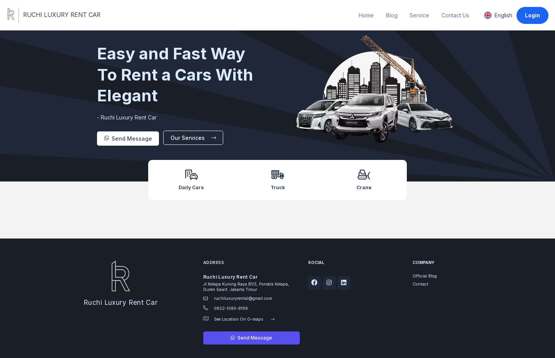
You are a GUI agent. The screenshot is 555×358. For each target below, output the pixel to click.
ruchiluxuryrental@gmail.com (243, 298)
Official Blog (425, 276)
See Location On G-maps (244, 319)
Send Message (128, 138)
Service (419, 15)
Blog (392, 15)
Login (532, 15)
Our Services (193, 137)
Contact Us (455, 15)
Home (366, 15)
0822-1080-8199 (231, 308)
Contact (420, 284)
